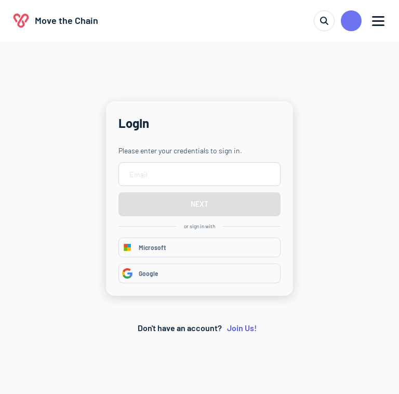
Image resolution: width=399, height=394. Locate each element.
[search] (324, 20)
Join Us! (242, 328)
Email (138, 174)
